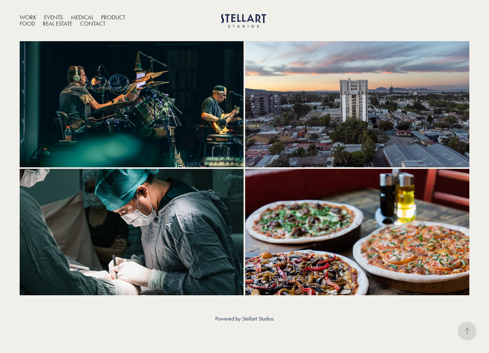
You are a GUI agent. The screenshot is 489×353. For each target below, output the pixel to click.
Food (27, 23)
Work (28, 17)
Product (113, 17)
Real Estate (57, 23)
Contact (92, 23)
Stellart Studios (258, 318)
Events (53, 17)
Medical (82, 17)
